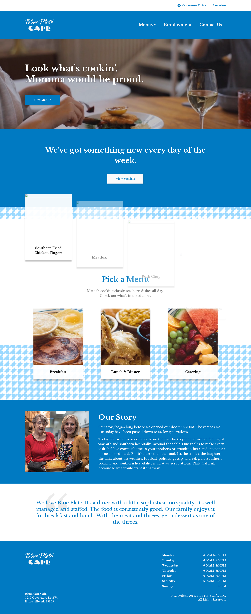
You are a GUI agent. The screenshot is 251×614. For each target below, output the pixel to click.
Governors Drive (194, 5)
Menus (146, 24)
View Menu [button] (41, 99)
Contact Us (211, 24)
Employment (178, 24)
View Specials (125, 178)
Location (219, 5)
